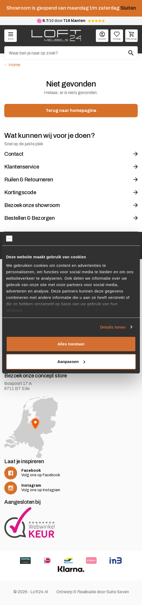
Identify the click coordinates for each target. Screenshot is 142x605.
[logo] (56, 35)
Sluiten (128, 8)
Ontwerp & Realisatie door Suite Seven (92, 592)
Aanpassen (71, 361)
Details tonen (112, 327)
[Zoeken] (71, 53)
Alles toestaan (71, 344)
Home (14, 65)
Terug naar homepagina (71, 110)
